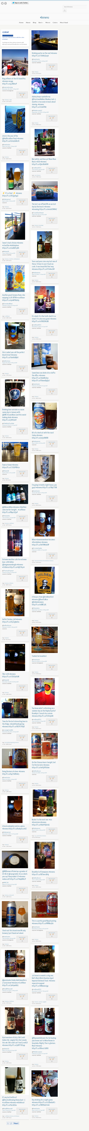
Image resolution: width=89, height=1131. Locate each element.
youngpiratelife (8, 726)
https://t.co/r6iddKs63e (40, 375)
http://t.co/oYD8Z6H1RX (40, 318)
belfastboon (7, 622)
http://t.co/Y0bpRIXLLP (18, 876)
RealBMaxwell (8, 985)
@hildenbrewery (38, 599)
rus (35, 832)
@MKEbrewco (7, 868)
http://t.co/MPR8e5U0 (45, 920)
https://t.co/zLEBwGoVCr (46, 1099)
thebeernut (7, 196)
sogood (44, 998)
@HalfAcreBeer (7, 135)
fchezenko (7, 512)
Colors (55, 19)
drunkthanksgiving (10, 739)
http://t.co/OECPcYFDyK (17, 723)
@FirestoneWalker (38, 96)
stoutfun (11, 255)
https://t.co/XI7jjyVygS (10, 192)
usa (35, 171)
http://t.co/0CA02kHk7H (10, 138)
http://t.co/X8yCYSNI (49, 484)
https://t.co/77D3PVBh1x (11, 464)
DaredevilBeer (8, 300)
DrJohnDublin (37, 545)
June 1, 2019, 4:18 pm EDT (38, 876)
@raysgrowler (13, 871)
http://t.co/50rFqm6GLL (10, 982)
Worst (47, 19)
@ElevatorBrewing (8, 1097)
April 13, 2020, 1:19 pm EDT (39, 271)
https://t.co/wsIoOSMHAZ (48, 206)
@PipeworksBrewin (38, 1035)
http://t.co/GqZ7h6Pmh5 (10, 771)
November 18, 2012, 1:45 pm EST (10, 85)
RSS (5, 3)
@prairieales (6, 977)
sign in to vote (51, 61)
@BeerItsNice (43, 596)
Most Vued (64, 19)
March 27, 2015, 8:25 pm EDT (9, 881)
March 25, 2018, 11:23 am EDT (39, 657)
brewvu (36, 68)
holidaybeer (17, 255)
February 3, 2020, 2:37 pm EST (39, 546)
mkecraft (11, 891)
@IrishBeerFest (48, 593)
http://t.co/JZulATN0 (39, 104)
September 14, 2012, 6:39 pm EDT (40, 108)
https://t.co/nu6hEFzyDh (10, 245)
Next (16, 1119)
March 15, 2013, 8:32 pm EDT (9, 1047)
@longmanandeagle (9, 561)
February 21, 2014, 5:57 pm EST (40, 1050)
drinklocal (16, 1112)
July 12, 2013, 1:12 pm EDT (9, 514)
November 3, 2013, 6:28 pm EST (40, 57)
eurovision (39, 832)
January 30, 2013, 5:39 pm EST (39, 489)
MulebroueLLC (37, 107)
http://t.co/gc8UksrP (9, 80)
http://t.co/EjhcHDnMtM (40, 161)
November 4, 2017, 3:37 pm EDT (10, 830)
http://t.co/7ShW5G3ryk (40, 52)
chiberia (11, 579)
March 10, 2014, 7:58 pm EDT (9, 142)
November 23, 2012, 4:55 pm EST (40, 925)
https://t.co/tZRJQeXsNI (10, 673)
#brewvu (44, 14)
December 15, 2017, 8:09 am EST (10, 678)
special (40, 998)
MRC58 (6, 879)
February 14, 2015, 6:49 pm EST (10, 987)
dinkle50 (6, 1045)
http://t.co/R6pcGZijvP (10, 509)
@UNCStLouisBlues (9, 411)
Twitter (2, 3)
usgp (10, 96)
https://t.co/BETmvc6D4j (40, 871)
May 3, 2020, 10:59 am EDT (38, 439)
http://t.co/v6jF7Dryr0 (16, 564)
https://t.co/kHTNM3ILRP (40, 541)
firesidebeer (46, 557)
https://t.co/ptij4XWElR (40, 434)
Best (41, 19)
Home (21, 19)
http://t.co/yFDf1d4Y (9, 417)
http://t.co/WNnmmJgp (40, 982)
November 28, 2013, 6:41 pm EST (10, 728)
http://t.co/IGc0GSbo (9, 1102)
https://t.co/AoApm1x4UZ (18, 825)
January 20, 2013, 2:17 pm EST (9, 421)
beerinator (36, 56)
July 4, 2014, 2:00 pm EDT (38, 166)
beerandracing (8, 84)
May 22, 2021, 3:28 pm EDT (38, 826)
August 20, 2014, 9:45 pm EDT (9, 359)
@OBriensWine (7, 504)
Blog (34, 19)
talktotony (7, 357)
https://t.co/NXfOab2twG (40, 1102)
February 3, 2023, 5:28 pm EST (9, 623)
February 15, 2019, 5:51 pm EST (40, 382)
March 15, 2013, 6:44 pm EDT (9, 776)
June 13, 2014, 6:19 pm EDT (39, 717)
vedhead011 (37, 164)
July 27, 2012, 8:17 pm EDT (9, 1106)
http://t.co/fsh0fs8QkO (10, 354)
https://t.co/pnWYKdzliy (10, 297)
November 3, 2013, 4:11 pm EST (40, 323)
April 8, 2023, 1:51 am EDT (8, 469)
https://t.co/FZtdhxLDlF (46, 266)
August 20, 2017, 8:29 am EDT (39, 211)
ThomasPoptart (8, 567)
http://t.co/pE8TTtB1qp (17, 1042)
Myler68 (6, 248)
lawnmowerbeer (39, 557)
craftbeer (7, 312)
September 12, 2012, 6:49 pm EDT (40, 606)
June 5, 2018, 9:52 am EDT (8, 249)
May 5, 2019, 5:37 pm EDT (38, 1106)
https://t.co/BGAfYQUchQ (40, 821)
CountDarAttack (38, 209)
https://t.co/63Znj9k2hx (10, 618)
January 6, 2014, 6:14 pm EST (9, 569)
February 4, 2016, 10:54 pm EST (10, 302)
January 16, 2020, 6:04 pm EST (39, 769)
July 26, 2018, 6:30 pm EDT (9, 935)
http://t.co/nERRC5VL (39, 601)
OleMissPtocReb (9, 420)
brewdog (41, 221)
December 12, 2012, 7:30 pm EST (40, 987)
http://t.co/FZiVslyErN (45, 713)
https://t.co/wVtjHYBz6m (40, 764)
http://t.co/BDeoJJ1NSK (40, 1045)
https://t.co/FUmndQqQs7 (41, 377)
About (28, 19)
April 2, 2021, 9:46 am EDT (8, 197)
